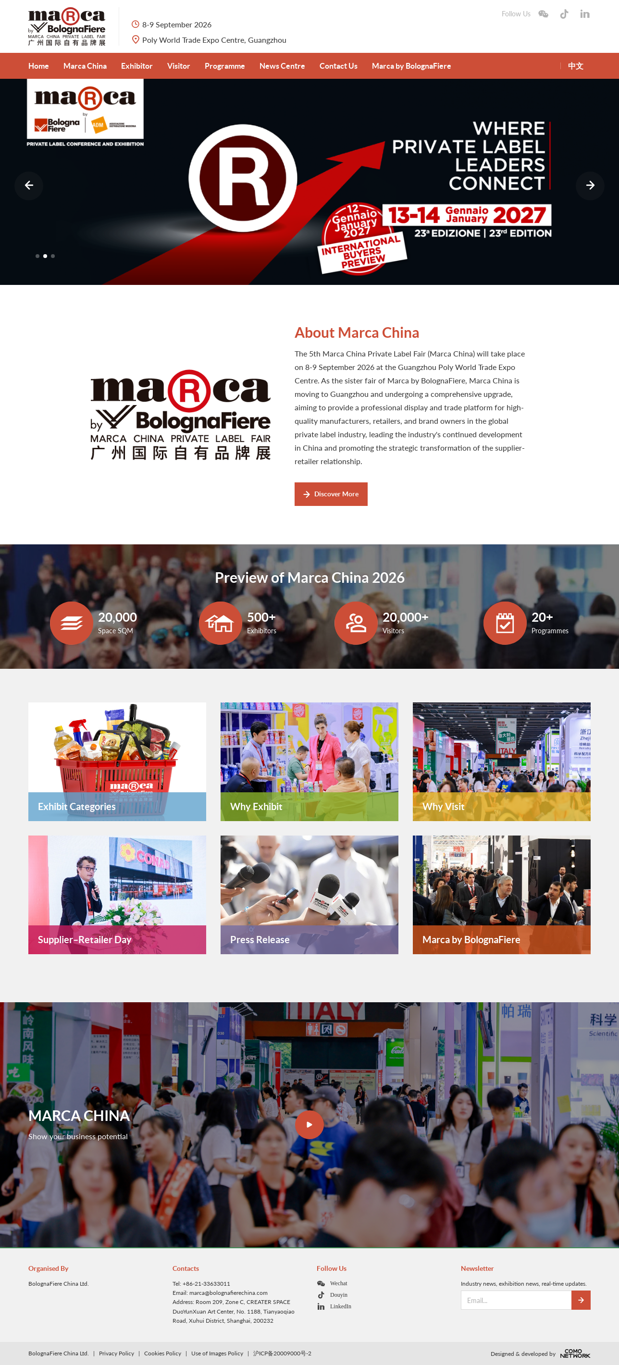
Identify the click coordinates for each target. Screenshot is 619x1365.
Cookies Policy (162, 1353)
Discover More (331, 494)
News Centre (282, 65)
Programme (225, 65)
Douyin (338, 1294)
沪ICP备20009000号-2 (282, 1353)
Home (38, 65)
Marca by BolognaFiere (411, 65)
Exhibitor (137, 65)
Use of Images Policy (217, 1353)
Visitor (178, 65)
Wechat (338, 1283)
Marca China (85, 65)
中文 (575, 65)
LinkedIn (340, 1306)
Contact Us (339, 65)
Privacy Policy (116, 1353)
